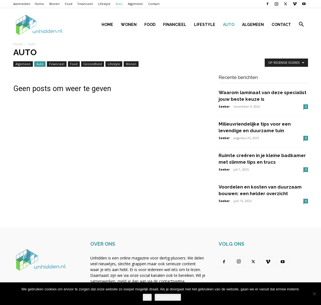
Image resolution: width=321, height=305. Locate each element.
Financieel (85, 4)
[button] (301, 25)
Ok (147, 297)
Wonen (54, 4)
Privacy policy (168, 297)
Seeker (224, 106)
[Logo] (39, 25)
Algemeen (135, 4)
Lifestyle (104, 4)
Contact (154, 4)
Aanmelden (21, 4)
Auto (119, 4)
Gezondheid (92, 64)
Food (68, 4)
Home (39, 4)
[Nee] (314, 293)
